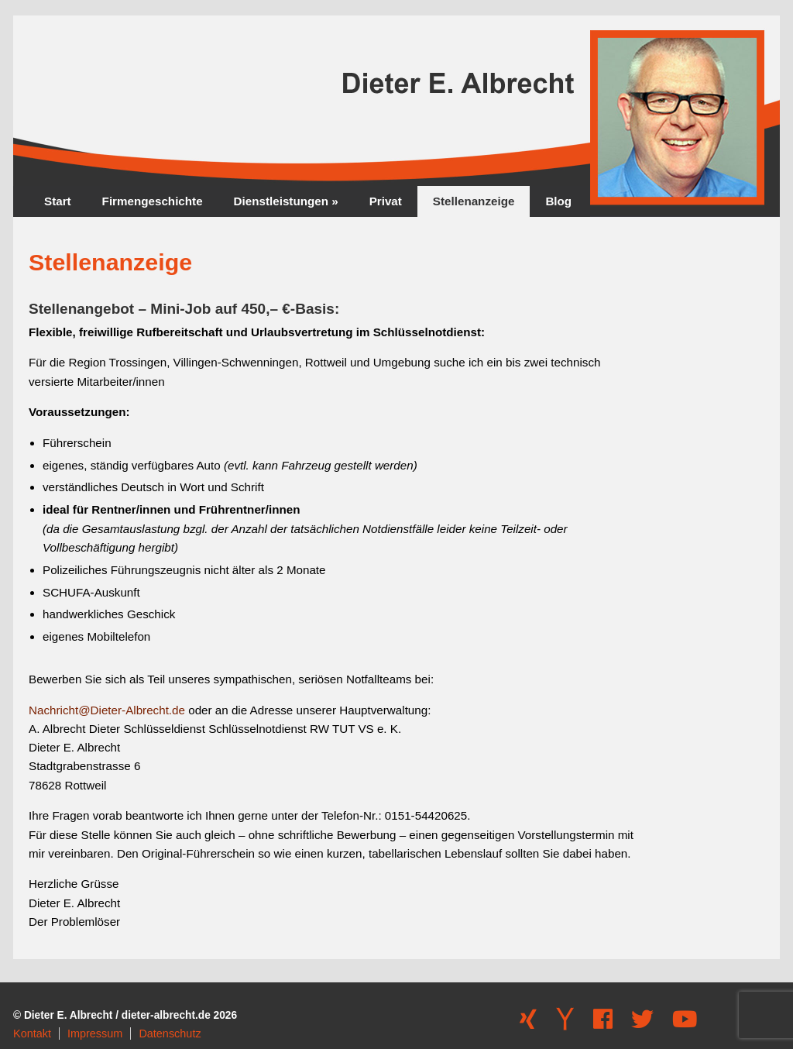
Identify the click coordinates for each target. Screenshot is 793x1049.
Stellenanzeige (474, 201)
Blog (558, 201)
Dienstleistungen (286, 201)
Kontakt (32, 1033)
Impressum (94, 1033)
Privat (385, 201)
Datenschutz (170, 1033)
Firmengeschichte (152, 201)
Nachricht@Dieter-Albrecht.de (107, 710)
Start (57, 201)
